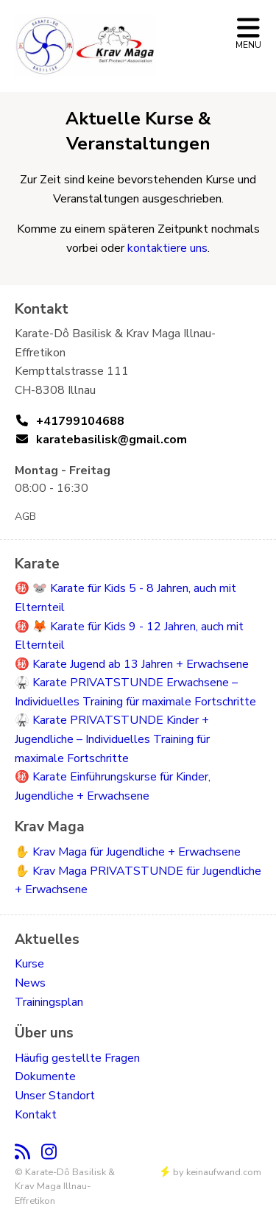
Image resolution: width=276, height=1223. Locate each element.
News (30, 983)
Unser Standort (55, 1096)
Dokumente (45, 1076)
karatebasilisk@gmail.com (111, 439)
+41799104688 (80, 421)
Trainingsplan (49, 1002)
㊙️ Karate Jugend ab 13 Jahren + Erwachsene (132, 664)
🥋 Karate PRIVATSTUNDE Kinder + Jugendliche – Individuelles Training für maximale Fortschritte (112, 739)
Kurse (29, 964)
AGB (25, 517)
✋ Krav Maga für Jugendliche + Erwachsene (128, 852)
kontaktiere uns (167, 248)
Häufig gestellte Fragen (77, 1058)
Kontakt (36, 1115)
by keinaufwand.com (211, 1172)
